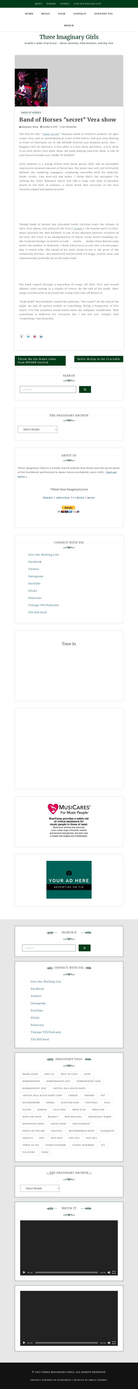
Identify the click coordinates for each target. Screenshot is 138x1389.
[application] (69, 1247)
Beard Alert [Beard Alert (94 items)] (30, 1074)
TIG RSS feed (37, 612)
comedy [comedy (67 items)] (73, 1095)
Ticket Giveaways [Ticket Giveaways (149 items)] (83, 1145)
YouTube (34, 583)
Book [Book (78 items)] (87, 1074)
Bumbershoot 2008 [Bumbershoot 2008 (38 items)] (89, 1081)
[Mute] (109, 1272)
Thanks (65, 4)
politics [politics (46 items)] (56, 1131)
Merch (69, 25)
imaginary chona (29, 127)
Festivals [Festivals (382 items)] (91, 1102)
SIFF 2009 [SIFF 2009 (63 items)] (56, 1138)
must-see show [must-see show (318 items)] (32, 1117)
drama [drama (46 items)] (50, 1102)
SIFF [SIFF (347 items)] (41, 1138)
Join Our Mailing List (43, 554)
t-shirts (78, 497)
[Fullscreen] (113, 1272)
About (38, 4)
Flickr (32, 590)
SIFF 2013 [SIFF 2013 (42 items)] (91, 1138)
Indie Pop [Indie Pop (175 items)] (98, 1109)
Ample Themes (98, 1380)
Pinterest (35, 598)
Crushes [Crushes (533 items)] (89, 1095)
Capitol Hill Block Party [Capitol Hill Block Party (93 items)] (69, 1088)
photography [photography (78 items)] (81, 1124)
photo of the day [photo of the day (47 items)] (34, 1131)
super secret (51, 134)
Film (61, 13)
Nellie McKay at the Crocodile (98, 359)
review (78, 228)
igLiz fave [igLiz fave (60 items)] (59, 1109)
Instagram (35, 576)
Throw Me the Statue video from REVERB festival (37, 361)
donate (48, 497)
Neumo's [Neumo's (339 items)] (53, 1117)
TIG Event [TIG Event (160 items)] (29, 1152)
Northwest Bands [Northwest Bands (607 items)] (99, 1117)
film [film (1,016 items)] (107, 1102)
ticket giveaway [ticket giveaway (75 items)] (55, 1145)
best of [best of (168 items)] (49, 1074)
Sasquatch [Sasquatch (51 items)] (107, 1131)
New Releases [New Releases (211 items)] (73, 1117)
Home (29, 13)
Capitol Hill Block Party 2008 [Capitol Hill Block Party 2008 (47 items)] (42, 1095)
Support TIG (103, 13)
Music (45, 13)
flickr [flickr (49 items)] (27, 1109)
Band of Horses (31, 112)
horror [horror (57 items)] (42, 1109)
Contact (79, 13)
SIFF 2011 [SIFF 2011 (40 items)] (74, 1138)
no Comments (68, 127)
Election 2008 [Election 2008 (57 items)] (70, 1102)
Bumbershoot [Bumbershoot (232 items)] (31, 1081)
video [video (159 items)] (45, 1152)
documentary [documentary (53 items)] (31, 1102)
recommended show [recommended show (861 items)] (81, 1131)
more (91, 497)
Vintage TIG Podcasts (43, 605)
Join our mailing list (87, 4)
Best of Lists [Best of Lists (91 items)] (69, 1074)
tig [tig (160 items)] (103, 1145)
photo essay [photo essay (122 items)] (58, 1124)
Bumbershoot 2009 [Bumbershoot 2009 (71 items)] (35, 1088)
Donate (51, 4)
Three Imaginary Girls (69, 37)
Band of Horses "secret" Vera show (67, 119)
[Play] (24, 1272)
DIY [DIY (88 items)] (103, 1095)
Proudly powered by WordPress (51, 1380)
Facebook (35, 561)
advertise (63, 497)
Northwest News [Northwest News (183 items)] (33, 1124)
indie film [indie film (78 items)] (79, 1109)
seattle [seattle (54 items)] (28, 1138)
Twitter (33, 569)
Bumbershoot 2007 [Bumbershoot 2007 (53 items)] (58, 1081)
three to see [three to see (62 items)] (31, 1145)
